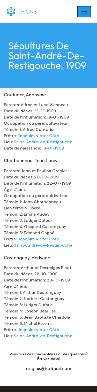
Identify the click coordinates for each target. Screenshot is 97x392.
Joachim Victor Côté (38, 135)
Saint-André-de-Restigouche (43, 142)
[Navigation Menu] (84, 11)
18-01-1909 (53, 148)
